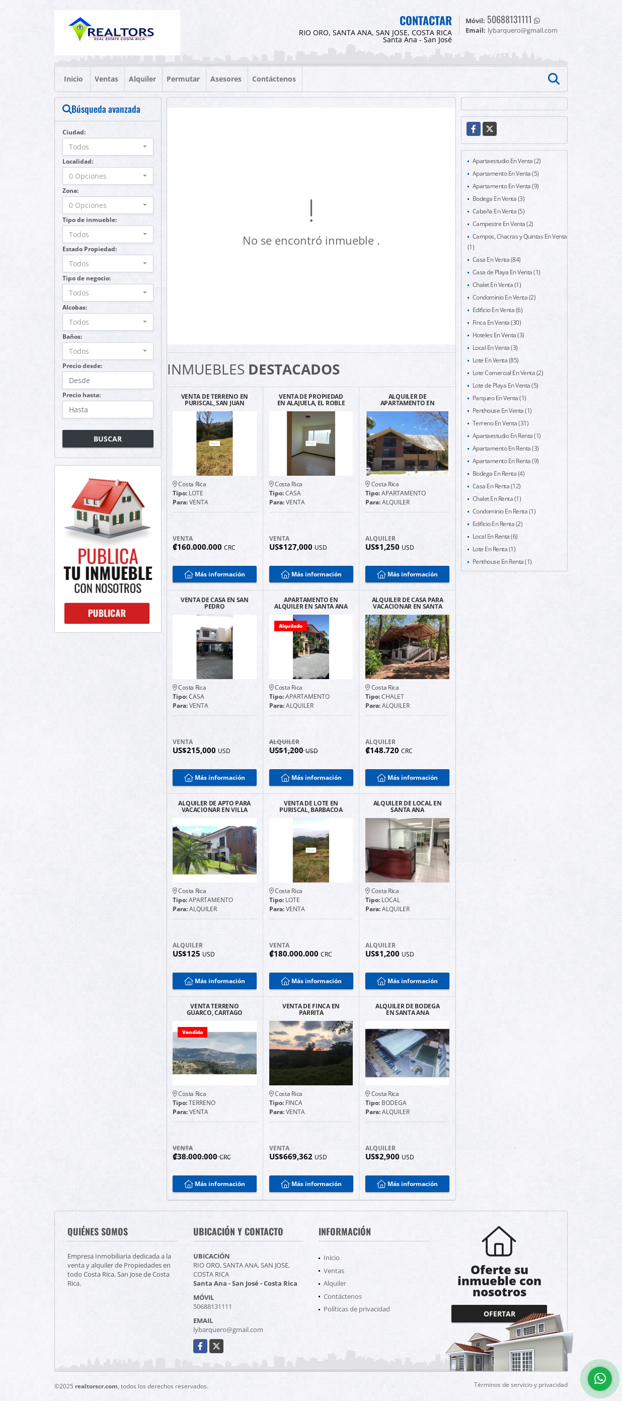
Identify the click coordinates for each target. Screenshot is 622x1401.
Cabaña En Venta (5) (499, 211)
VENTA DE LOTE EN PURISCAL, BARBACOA (311, 806)
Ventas (106, 79)
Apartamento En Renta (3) (506, 448)
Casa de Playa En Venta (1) (506, 272)
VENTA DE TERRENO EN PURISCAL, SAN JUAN (214, 399)
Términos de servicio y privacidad (521, 1384)
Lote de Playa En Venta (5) (505, 385)
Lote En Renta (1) (494, 549)
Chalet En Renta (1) (497, 498)
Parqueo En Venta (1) (499, 398)
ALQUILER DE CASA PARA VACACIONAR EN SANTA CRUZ (407, 603)
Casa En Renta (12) (497, 486)
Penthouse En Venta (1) (502, 410)
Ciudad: (74, 132)
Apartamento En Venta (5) (506, 173)
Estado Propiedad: (89, 249)
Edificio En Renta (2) (498, 524)
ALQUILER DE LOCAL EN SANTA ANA (407, 806)
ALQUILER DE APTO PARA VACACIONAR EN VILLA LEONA (214, 806)
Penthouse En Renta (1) (502, 561)
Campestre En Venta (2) (503, 223)
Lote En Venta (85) (496, 360)
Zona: (70, 190)
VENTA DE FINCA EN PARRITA (311, 1009)
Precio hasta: (81, 395)
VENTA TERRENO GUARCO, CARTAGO (215, 1009)
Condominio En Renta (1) (504, 511)
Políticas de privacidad (357, 1308)
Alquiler (142, 79)
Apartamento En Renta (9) (506, 461)
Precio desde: (82, 365)
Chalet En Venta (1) (497, 284)
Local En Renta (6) (495, 536)
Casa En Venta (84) (497, 259)
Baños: (72, 336)
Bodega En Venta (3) (499, 198)
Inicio (73, 79)
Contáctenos (274, 79)
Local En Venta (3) (495, 347)
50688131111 (509, 19)
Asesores (226, 79)
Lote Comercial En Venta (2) (508, 372)
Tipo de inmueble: (89, 219)
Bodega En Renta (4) (499, 473)
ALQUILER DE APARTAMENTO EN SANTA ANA (407, 399)
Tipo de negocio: (86, 278)
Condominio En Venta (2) (504, 297)
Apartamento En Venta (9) (506, 186)
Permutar (183, 79)
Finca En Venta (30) (497, 322)
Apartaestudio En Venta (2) (507, 161)
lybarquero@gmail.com (228, 1329)
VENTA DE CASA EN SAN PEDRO (215, 603)
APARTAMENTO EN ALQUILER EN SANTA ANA (311, 603)
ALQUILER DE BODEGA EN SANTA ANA (407, 1009)
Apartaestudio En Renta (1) (507, 435)
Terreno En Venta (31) (501, 423)
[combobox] (107, 147)
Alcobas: (74, 307)
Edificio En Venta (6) (498, 310)
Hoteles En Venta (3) (498, 335)
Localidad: (77, 161)
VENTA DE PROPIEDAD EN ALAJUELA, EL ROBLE (311, 399)
